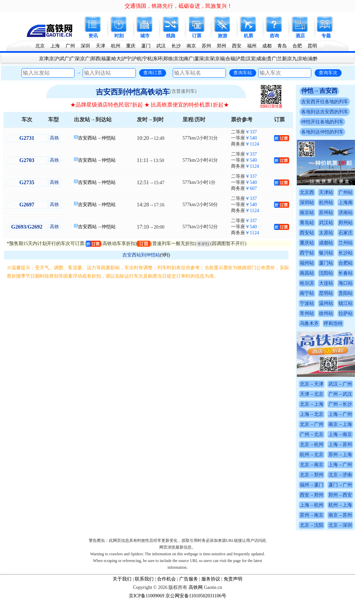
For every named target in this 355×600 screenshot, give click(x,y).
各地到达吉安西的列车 (324, 111)
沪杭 (137, 58)
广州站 (346, 192)
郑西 (95, 58)
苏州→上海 (340, 454)
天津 (100, 45)
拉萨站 (346, 313)
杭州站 (326, 202)
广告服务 (188, 579)
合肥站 (346, 263)
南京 (191, 45)
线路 (170, 35)
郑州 (221, 45)
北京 (40, 45)
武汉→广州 (340, 384)
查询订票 (152, 72)
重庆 (130, 45)
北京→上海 (311, 404)
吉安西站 (87, 138)
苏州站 (326, 212)
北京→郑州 (311, 474)
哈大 (116, 58)
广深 (74, 58)
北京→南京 (311, 464)
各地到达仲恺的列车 (322, 131)
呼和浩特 (333, 323)
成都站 (326, 242)
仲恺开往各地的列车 (322, 121)
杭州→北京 (311, 454)
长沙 (176, 45)
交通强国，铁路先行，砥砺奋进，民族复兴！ (178, 6)
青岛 (282, 45)
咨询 (274, 35)
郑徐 (168, 58)
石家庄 (346, 232)
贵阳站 (346, 293)
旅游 (222, 35)
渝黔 (313, 58)
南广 (188, 58)
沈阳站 (326, 273)
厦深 (199, 58)
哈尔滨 (307, 283)
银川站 (326, 252)
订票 (196, 35)
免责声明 (233, 579)
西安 (236, 45)
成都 (267, 45)
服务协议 (210, 579)
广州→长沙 (340, 404)
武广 (64, 58)
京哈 (302, 58)
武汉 (161, 45)
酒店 (300, 35)
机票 (248, 35)
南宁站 (307, 293)
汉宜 (250, 58)
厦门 (146, 45)
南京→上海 (340, 424)
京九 (292, 58)
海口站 (346, 283)
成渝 (261, 58)
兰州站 (346, 242)
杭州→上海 (340, 505)
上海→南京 (340, 434)
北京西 (307, 192)
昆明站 (326, 293)
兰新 (282, 58)
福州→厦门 (311, 484)
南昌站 (307, 273)
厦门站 (326, 263)
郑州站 (346, 222)
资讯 (93, 35)
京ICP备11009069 (146, 595)
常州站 (307, 313)
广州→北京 (311, 434)
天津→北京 (311, 394)
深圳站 (307, 202)
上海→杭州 (311, 505)
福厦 (106, 58)
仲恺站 (109, 138)
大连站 (326, 283)
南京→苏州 (340, 515)
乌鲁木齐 (309, 323)
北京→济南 (340, 474)
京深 (209, 58)
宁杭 (147, 58)
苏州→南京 (311, 515)
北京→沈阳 (311, 525)
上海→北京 (311, 414)
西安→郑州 (311, 494)
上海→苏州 (340, 444)
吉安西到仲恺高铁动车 (133, 92)
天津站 (326, 192)
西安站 (307, 232)
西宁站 (307, 252)
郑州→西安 (340, 494)
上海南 (346, 202)
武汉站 (326, 222)
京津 (43, 58)
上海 (55, 45)
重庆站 (307, 242)
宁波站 (307, 303)
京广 (85, 58)
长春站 (346, 273)
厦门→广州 (340, 484)
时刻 (119, 35)
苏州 (206, 45)
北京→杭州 (311, 444)
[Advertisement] (149, 331)
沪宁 (126, 58)
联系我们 (144, 579)
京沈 (178, 58)
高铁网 (196, 587)
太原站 (326, 232)
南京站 (307, 212)
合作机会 (166, 579)
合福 (230, 58)
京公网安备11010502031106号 (195, 595)
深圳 (85, 45)
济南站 (346, 212)
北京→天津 (311, 384)
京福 (220, 58)
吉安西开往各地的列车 (324, 101)
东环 (157, 58)
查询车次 (328, 72)
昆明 (312, 45)
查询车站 (242, 72)
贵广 (271, 58)
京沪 (54, 58)
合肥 (297, 45)
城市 (145, 35)
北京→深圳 (340, 525)
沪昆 (240, 58)
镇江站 (346, 303)
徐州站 (326, 313)
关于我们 (122, 579)
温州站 (326, 303)
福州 (252, 45)
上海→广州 (340, 414)
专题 (326, 35)
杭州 (115, 45)
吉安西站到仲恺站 (141, 254)
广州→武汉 (340, 394)
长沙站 (346, 252)
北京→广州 (311, 424)
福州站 (307, 263)
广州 (70, 45)
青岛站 (307, 222)
